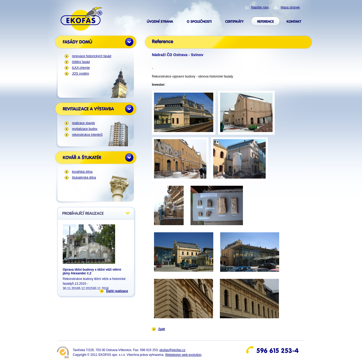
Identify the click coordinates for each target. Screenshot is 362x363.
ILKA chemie (81, 68)
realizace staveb (83, 123)
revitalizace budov (84, 129)
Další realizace (117, 291)
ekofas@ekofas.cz (172, 350)
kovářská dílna (82, 172)
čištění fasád (81, 62)
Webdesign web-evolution (183, 355)
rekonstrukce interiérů (87, 135)
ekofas (81, 19)
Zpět (161, 329)
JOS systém (80, 73)
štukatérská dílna (84, 177)
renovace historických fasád (91, 56)
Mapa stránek (290, 7)
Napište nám (260, 7)
